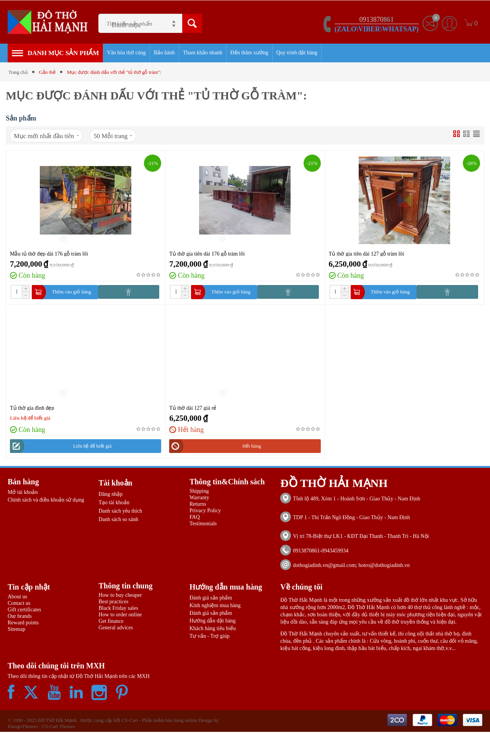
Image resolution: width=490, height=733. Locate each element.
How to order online (120, 616)
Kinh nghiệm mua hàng (215, 606)
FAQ (194, 518)
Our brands (20, 617)
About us (17, 598)
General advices (115, 629)
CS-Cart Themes (58, 727)
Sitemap (16, 630)
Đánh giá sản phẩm (210, 599)
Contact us (19, 604)
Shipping (199, 492)
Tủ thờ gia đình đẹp (32, 408)
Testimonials (203, 525)
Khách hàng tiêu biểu (212, 629)
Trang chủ (18, 72)
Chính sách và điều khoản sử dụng (46, 501)
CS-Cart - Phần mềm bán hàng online (159, 721)
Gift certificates (24, 611)
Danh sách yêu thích (120, 512)
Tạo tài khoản (113, 504)
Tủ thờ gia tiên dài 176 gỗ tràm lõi (207, 254)
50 (121, 135)
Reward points (23, 624)
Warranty (199, 499)
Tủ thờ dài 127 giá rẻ (192, 408)
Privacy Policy (205, 512)
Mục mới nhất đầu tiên (49, 136)
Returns (197, 505)
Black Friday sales (118, 609)
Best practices (113, 603)
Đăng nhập (110, 495)
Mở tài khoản (23, 493)
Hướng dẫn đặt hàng (212, 622)
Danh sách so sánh (118, 520)
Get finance (110, 622)
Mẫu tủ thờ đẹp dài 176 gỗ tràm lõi (49, 254)
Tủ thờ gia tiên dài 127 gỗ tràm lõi (366, 254)
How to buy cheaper (120, 596)
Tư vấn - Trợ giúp (209, 637)
